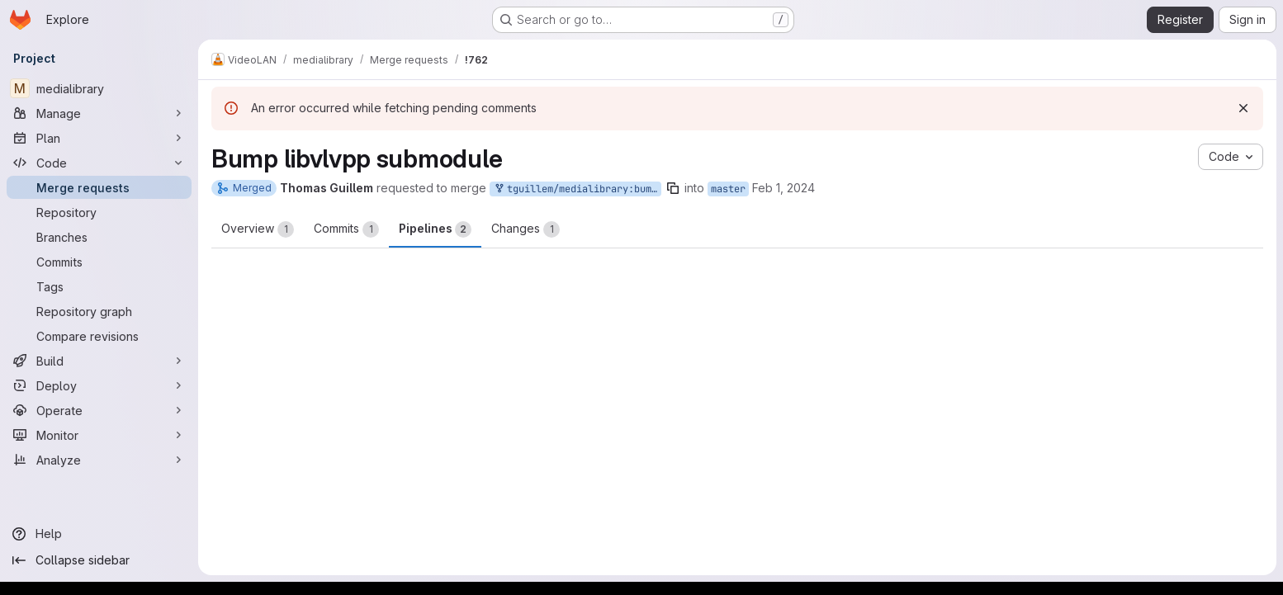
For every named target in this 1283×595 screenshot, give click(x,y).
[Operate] (99, 410)
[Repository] (99, 212)
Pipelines (435, 229)
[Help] (99, 533)
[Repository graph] (99, 311)
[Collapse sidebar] (99, 560)
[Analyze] (99, 459)
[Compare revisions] (99, 335)
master (728, 189)
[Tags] (99, 286)
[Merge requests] (99, 187)
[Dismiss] (1243, 108)
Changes (525, 229)
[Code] (99, 162)
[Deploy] (99, 385)
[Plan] (99, 137)
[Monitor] (99, 434)
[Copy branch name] (673, 188)
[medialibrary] (99, 88)
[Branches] (99, 236)
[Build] (99, 360)
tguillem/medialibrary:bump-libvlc (577, 189)
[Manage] (99, 113)
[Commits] (99, 261)
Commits (346, 229)
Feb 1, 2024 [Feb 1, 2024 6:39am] (783, 188)
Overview (257, 229)
